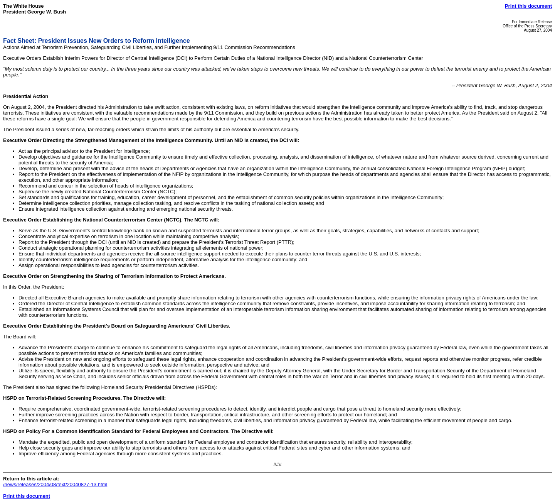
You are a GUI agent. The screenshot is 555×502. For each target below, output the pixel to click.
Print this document (528, 6)
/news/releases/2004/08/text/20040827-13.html (55, 484)
